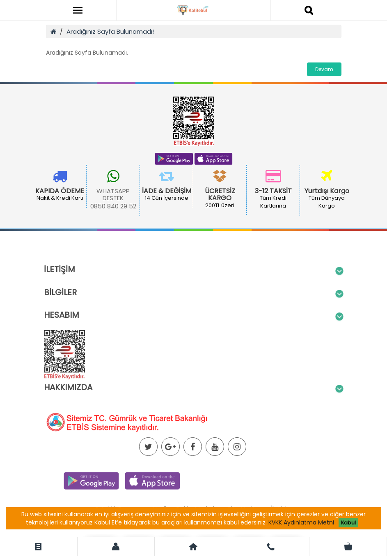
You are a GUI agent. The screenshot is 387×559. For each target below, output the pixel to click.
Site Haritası (245, 535)
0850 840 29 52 (113, 206)
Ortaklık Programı (120, 535)
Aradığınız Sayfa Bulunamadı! (110, 31)
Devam (324, 69)
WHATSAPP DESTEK (113, 195)
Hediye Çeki (170, 535)
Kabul (348, 522)
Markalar (207, 535)
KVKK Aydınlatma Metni (301, 522)
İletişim (282, 535)
